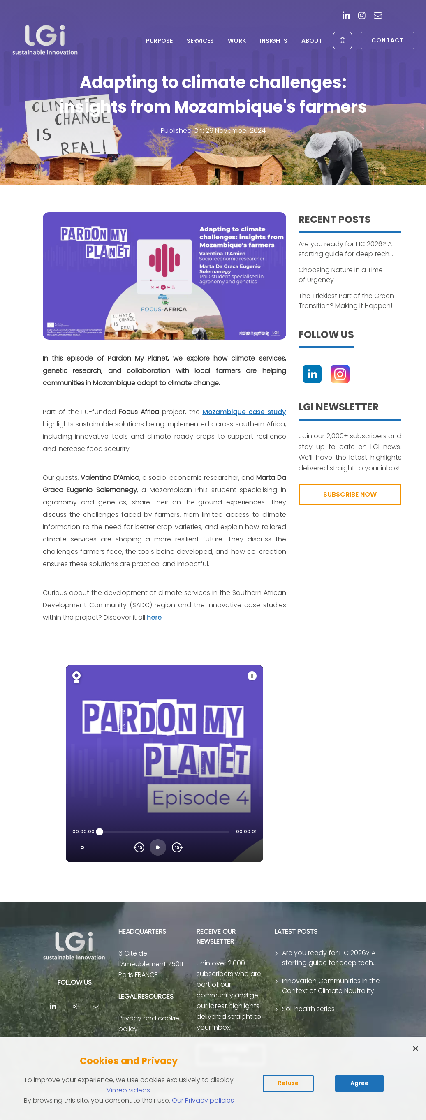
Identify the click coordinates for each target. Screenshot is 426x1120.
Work (237, 41)
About (311, 41)
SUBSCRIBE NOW (350, 494)
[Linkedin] (346, 16)
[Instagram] (362, 16)
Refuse (288, 1083)
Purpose (159, 41)
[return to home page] (45, 40)
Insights (273, 41)
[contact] (378, 16)
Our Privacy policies (203, 1100)
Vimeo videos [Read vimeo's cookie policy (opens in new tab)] (128, 1090)
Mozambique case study (244, 412)
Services (200, 41)
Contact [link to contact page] (387, 40)
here (154, 617)
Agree (359, 1083)
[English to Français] (342, 40)
